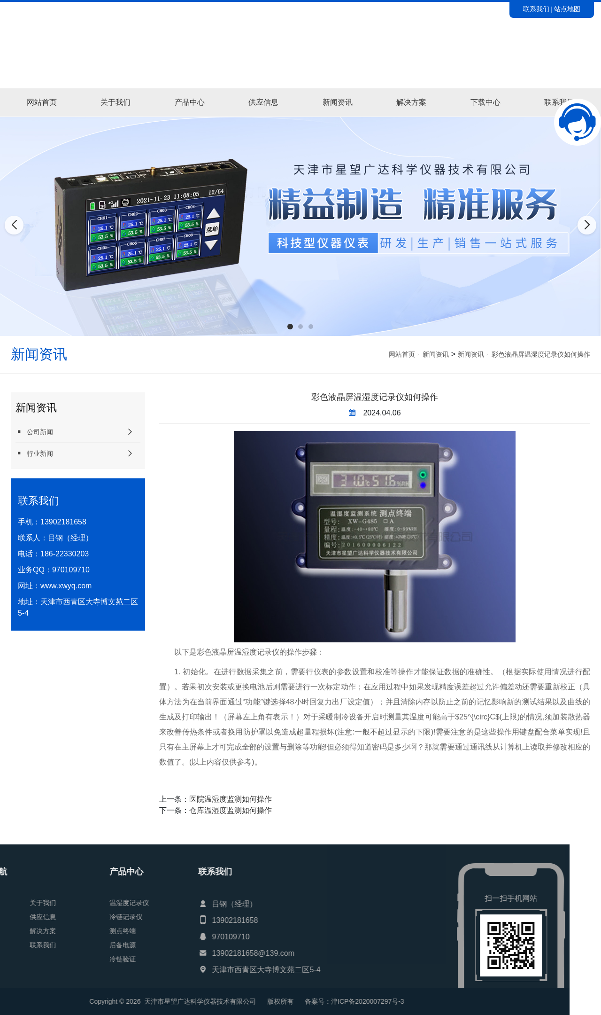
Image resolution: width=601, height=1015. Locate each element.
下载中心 (485, 102)
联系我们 (536, 9)
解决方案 (411, 102)
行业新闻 (34, 453)
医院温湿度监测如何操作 (230, 799)
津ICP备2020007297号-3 (106, 1001)
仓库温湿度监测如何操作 (230, 810)
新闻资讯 (338, 102)
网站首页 (42, 102)
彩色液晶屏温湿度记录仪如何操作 (541, 354)
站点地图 (567, 9)
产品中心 (190, 102)
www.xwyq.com (66, 586)
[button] (290, 326)
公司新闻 (34, 432)
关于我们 (115, 102)
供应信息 (263, 102)
